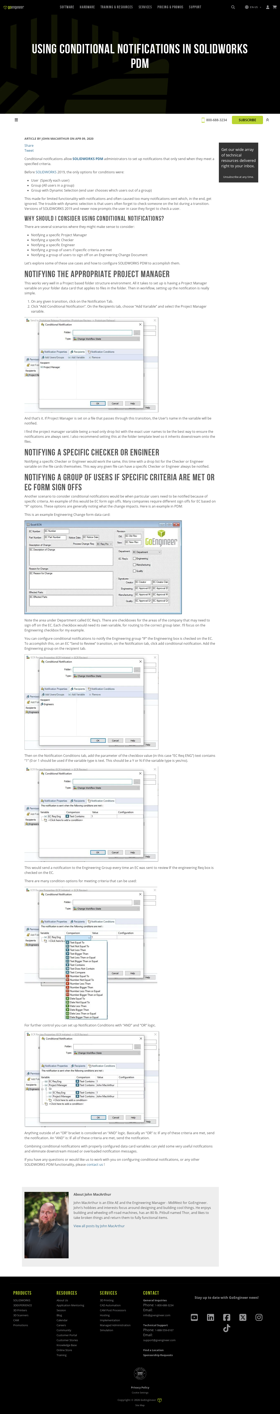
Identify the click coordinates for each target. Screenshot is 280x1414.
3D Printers (20, 1310)
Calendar (62, 1320)
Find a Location (153, 1350)
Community (64, 1330)
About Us (62, 1300)
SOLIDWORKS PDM (88, 159)
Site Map (140, 1405)
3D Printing (107, 1300)
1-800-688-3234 (164, 1305)
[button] (253, 7)
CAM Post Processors (113, 1310)
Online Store (64, 1350)
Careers (61, 1325)
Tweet (29, 150)
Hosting (105, 1315)
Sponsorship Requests (158, 1355)
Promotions (20, 1325)
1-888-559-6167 (164, 1330)
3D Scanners (20, 1315)
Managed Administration (115, 1325)
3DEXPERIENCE (22, 1305)
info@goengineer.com (156, 1315)
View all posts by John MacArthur (99, 1226)
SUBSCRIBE (247, 120)
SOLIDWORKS (21, 1300)
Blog (59, 1315)
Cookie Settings (140, 1392)
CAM (16, 1320)
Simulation (106, 1330)
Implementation (110, 1320)
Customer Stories (67, 1340)
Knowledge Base (67, 1345)
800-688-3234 (216, 120)
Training (62, 1355)
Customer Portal (67, 1335)
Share (29, 145)
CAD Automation (110, 1305)
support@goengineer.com (159, 1340)
